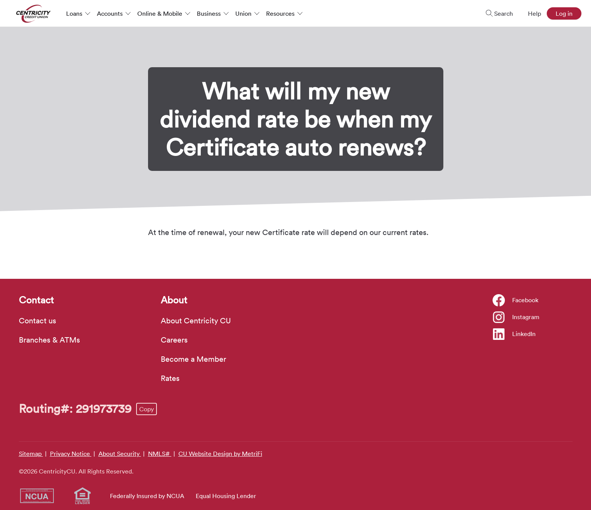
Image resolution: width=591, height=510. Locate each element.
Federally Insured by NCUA (147, 496)
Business (213, 13)
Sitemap (31, 453)
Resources (284, 13)
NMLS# (159, 453)
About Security (119, 453)
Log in (564, 13)
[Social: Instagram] (516, 317)
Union (247, 13)
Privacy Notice (71, 453)
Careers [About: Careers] (174, 339)
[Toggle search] (496, 13)
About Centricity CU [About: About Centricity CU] (196, 320)
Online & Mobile (164, 13)
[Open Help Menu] (530, 13)
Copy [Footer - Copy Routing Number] (146, 409)
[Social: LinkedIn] (514, 333)
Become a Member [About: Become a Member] (193, 359)
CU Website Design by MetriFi (220, 453)
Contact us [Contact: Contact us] (37, 320)
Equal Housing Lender (226, 496)
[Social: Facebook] (515, 300)
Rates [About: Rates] (170, 378)
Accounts (114, 13)
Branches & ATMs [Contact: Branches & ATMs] (49, 339)
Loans (78, 13)
